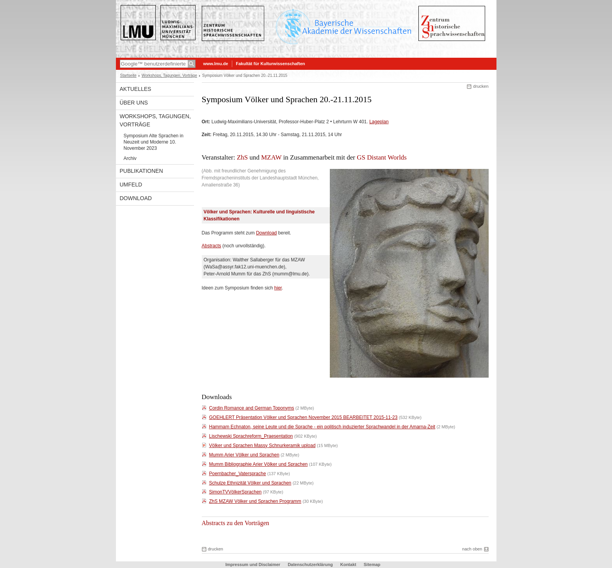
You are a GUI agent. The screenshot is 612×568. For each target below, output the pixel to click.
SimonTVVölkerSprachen (235, 492)
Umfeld (131, 184)
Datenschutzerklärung (310, 564)
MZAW (271, 157)
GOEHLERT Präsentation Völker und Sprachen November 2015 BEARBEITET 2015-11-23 (303, 417)
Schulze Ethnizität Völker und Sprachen (250, 483)
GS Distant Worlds (382, 157)
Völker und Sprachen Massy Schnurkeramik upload (262, 445)
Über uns (134, 102)
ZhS (242, 157)
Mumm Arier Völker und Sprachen (244, 455)
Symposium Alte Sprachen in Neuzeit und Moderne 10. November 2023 (153, 142)
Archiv (130, 158)
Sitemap (372, 564)
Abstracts (211, 245)
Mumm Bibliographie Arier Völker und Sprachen (258, 464)
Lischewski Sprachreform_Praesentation (251, 436)
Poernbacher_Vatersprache (237, 473)
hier (278, 288)
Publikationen (141, 171)
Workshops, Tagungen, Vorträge (169, 75)
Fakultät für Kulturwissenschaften (270, 63)
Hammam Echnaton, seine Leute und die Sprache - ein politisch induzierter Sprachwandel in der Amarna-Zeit (322, 427)
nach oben (472, 549)
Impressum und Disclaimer (252, 564)
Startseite (128, 75)
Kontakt (348, 564)
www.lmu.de (215, 63)
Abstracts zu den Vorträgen (235, 523)
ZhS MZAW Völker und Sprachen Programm (255, 501)
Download (136, 198)
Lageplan (378, 121)
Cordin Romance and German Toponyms (251, 408)
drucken (480, 86)
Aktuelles (135, 89)
